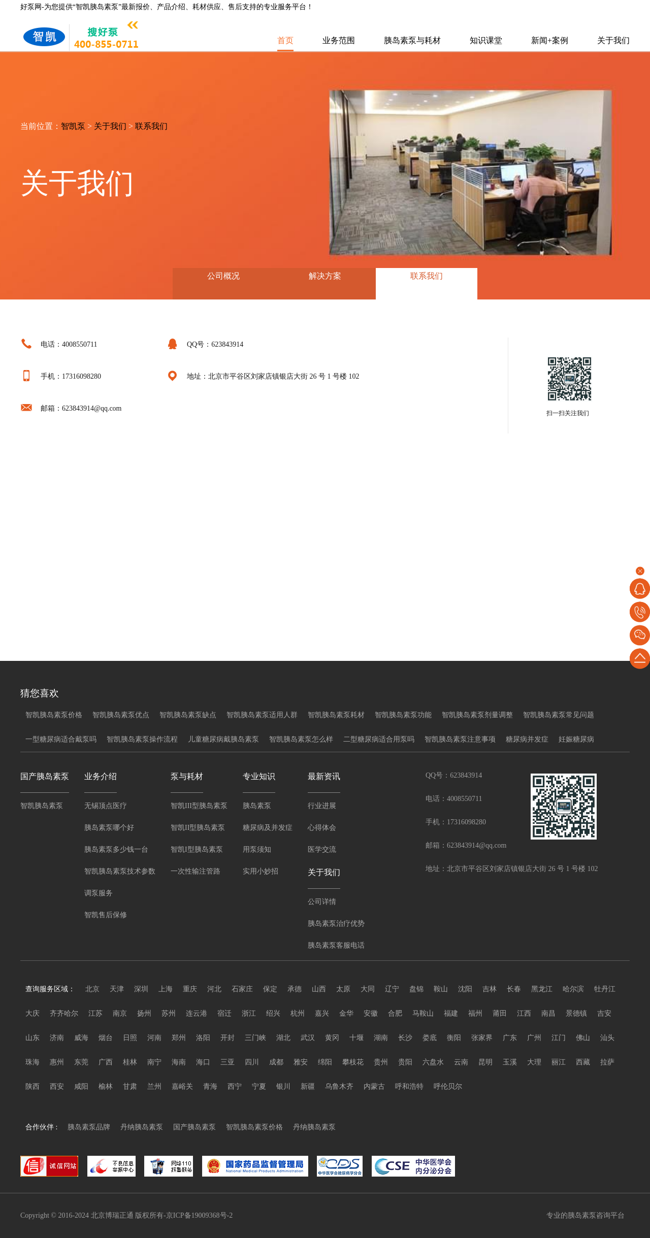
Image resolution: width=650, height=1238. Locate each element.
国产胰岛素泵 (194, 1127)
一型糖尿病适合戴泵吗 (60, 739)
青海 (210, 1086)
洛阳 (203, 1038)
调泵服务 (98, 893)
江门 (558, 1038)
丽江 (558, 1062)
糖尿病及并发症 (267, 827)
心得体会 (322, 827)
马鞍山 (423, 1013)
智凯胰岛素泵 (41, 806)
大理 (534, 1062)
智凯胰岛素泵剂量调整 (477, 715)
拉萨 (607, 1062)
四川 (252, 1062)
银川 (283, 1086)
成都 (276, 1062)
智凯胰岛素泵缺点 (187, 715)
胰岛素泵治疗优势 (336, 923)
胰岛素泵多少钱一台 (116, 849)
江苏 (95, 1013)
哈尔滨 (573, 989)
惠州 (57, 1062)
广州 (534, 1038)
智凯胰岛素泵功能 (403, 715)
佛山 (583, 1038)
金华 (346, 1013)
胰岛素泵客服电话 (336, 945)
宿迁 (224, 1013)
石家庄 (242, 989)
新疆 (308, 1086)
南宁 (154, 1062)
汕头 (607, 1038)
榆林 (106, 1086)
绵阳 (325, 1062)
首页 (285, 40)
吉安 (604, 1013)
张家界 (482, 1038)
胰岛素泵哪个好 (109, 827)
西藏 (583, 1062)
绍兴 (273, 1013)
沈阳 (465, 989)
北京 (92, 989)
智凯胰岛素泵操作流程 (142, 739)
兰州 (154, 1086)
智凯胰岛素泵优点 (120, 715)
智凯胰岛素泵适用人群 (262, 715)
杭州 (297, 1013)
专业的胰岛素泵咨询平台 (585, 1215)
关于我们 (613, 40)
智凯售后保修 (105, 915)
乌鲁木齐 (339, 1086)
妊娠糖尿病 (576, 739)
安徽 (371, 1013)
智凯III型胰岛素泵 (199, 806)
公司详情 (322, 902)
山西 (319, 989)
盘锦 (416, 989)
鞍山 (441, 989)
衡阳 (454, 1038)
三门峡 (255, 1038)
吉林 (489, 989)
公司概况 (223, 276)
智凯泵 (73, 126)
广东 (510, 1038)
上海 (165, 989)
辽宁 (392, 989)
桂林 (130, 1062)
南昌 (548, 1013)
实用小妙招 (260, 871)
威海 (81, 1038)
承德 (294, 989)
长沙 (405, 1038)
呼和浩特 (409, 1086)
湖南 (381, 1038)
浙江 (249, 1013)
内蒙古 (374, 1086)
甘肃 (130, 1086)
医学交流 (322, 849)
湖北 (283, 1038)
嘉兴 (322, 1013)
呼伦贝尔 (448, 1086)
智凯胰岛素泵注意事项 (460, 739)
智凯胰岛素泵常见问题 (558, 715)
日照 (130, 1038)
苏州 (168, 1013)
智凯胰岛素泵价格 (53, 715)
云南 (461, 1062)
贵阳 (405, 1062)
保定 (270, 989)
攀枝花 (353, 1062)
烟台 (106, 1038)
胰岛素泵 (257, 806)
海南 (179, 1062)
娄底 (429, 1038)
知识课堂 (486, 40)
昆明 (485, 1062)
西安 (57, 1086)
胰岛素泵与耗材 (412, 40)
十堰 (356, 1038)
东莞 (81, 1062)
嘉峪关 (182, 1086)
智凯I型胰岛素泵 (197, 849)
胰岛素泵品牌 (89, 1127)
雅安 (301, 1062)
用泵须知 (257, 849)
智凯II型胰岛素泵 (198, 827)
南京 (120, 1013)
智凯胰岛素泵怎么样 (301, 739)
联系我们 (151, 126)
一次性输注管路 (195, 871)
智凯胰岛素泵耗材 (336, 715)
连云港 (196, 1013)
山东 (32, 1038)
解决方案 (325, 276)
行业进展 (322, 806)
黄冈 (332, 1038)
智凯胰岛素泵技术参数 (119, 871)
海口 (203, 1062)
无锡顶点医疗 (105, 806)
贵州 (381, 1062)
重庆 (190, 989)
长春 (514, 989)
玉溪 (510, 1062)
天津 (117, 989)
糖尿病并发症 (527, 739)
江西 (524, 1013)
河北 (214, 989)
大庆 (32, 1013)
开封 (227, 1038)
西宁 (235, 1086)
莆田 (500, 1013)
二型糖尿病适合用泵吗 (378, 739)
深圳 (141, 989)
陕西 (32, 1086)
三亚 (227, 1062)
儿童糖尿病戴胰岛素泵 (223, 739)
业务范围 (338, 40)
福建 (451, 1013)
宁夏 (259, 1086)
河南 (154, 1038)
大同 (368, 989)
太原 (343, 989)
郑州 (179, 1038)
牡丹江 (604, 989)
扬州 (144, 1013)
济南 (57, 1038)
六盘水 (433, 1062)
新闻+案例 (549, 40)
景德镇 (576, 1013)
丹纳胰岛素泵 (141, 1127)
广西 (106, 1062)
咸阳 (81, 1086)
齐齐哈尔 (64, 1013)
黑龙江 (541, 989)
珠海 (32, 1062)
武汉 (308, 1038)
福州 (475, 1013)
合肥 (395, 1013)
